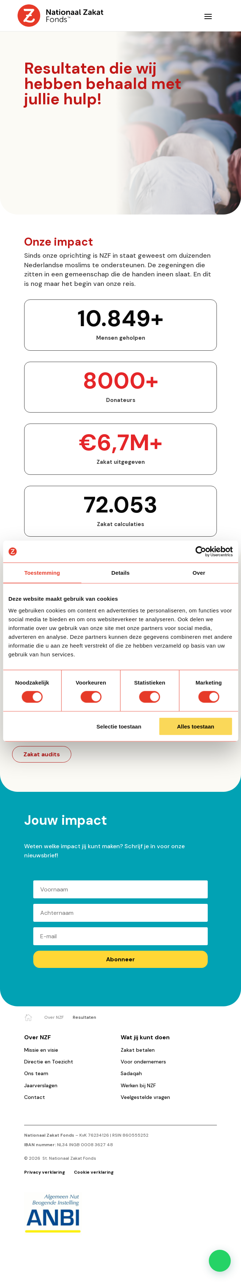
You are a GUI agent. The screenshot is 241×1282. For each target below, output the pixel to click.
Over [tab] (199, 573)
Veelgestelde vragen (145, 1097)
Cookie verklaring (94, 1172)
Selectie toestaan (119, 726)
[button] (220, 1261)
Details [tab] (121, 573)
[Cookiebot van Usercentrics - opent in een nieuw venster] (201, 551)
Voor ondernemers (143, 1061)
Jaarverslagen (40, 1085)
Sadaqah (131, 1073)
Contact (34, 1097)
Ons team (36, 1073)
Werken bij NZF (138, 1085)
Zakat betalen (138, 1050)
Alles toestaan (195, 726)
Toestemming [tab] (42, 573)
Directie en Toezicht (48, 1061)
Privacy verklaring (45, 1172)
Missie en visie (41, 1050)
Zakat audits (41, 754)
